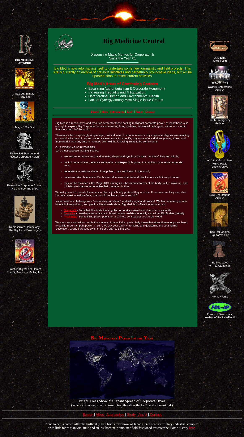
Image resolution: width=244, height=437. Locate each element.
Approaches (117, 111)
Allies (104, 111)
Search (94, 111)
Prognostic (70, 216)
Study (130, 111)
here (192, 428)
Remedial (69, 213)
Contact (150, 111)
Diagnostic (70, 210)
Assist (139, 111)
